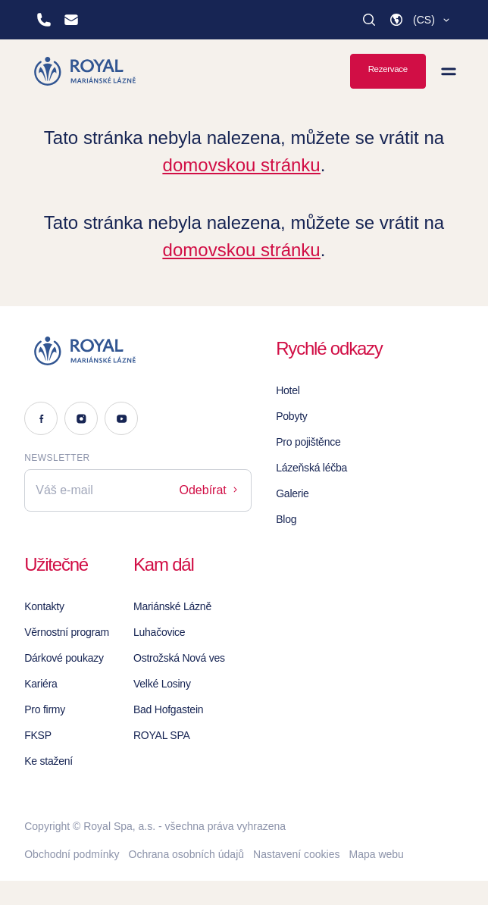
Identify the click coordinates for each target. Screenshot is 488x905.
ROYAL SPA (161, 735)
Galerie (292, 493)
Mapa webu (376, 854)
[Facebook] (41, 418)
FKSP (38, 735)
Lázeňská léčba (311, 468)
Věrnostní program (66, 632)
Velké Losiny (162, 684)
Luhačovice (159, 632)
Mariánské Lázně (172, 606)
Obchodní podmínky (71, 854)
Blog (286, 519)
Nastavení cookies (296, 854)
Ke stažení (48, 761)
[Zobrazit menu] (448, 71)
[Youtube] (121, 418)
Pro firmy (44, 709)
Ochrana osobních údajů (187, 854)
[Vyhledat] (369, 19)
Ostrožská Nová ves (179, 658)
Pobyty (291, 416)
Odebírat (210, 490)
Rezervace (388, 69)
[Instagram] (81, 418)
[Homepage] (86, 71)
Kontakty (44, 606)
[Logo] (138, 351)
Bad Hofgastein (168, 709)
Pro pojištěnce (308, 442)
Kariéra (40, 684)
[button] (420, 19)
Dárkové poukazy (64, 658)
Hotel (287, 390)
